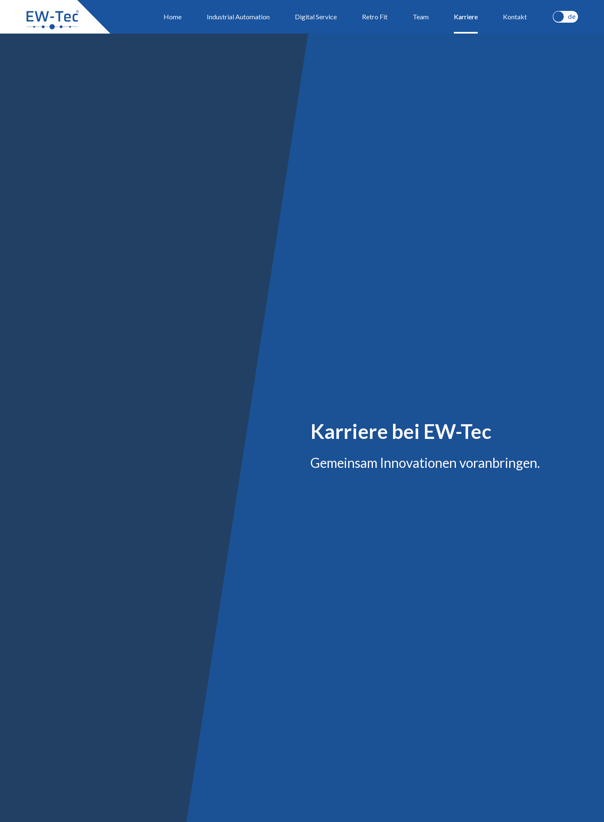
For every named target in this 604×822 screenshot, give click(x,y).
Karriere (466, 17)
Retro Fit (375, 17)
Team (421, 17)
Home (173, 17)
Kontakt (515, 17)
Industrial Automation (238, 17)
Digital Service (316, 17)
